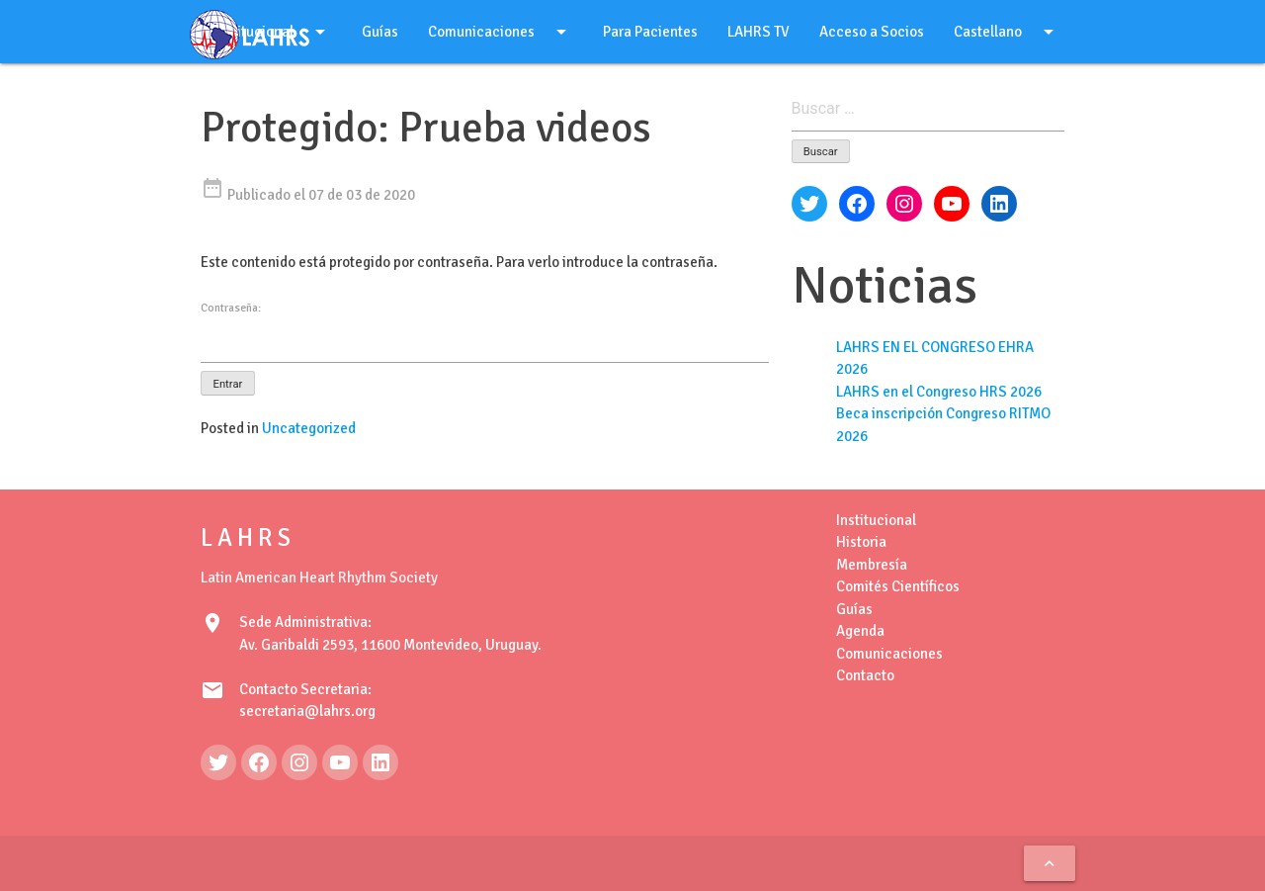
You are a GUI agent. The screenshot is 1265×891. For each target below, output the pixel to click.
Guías (380, 32)
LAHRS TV (758, 32)
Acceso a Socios (871, 32)
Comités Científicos (898, 586)
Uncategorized (309, 428)
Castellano (1007, 31)
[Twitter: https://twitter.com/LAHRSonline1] (218, 762)
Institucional (876, 520)
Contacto (865, 675)
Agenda (860, 631)
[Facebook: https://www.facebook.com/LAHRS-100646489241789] (259, 762)
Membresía (871, 565)
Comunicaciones (500, 31)
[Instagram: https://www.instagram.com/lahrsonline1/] (299, 762)
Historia (861, 542)
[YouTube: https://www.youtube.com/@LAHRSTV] (340, 762)
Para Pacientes (650, 32)
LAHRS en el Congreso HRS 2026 (939, 392)
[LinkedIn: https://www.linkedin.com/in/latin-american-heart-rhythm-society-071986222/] (380, 762)
